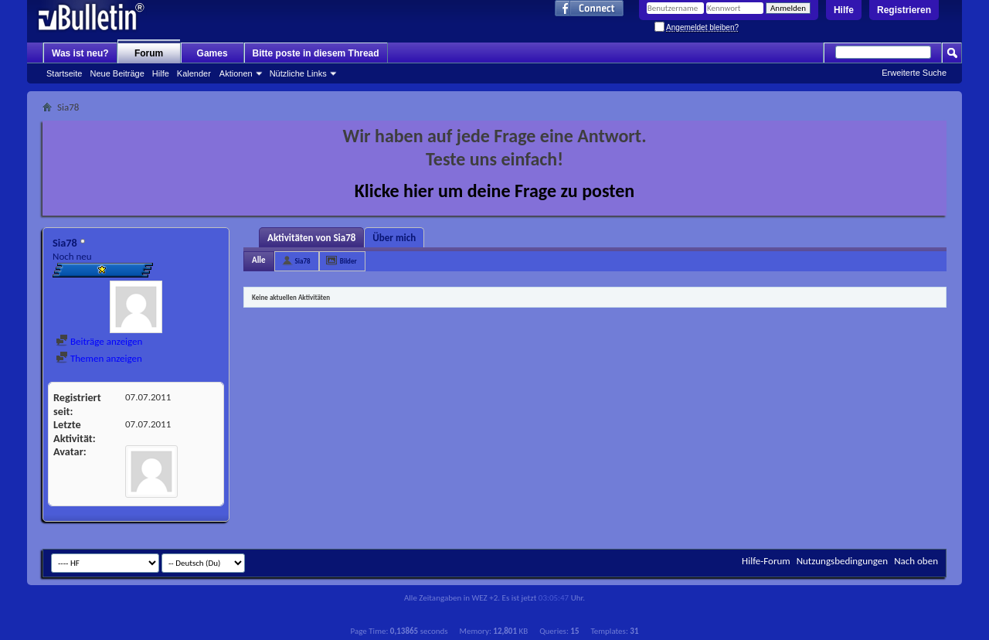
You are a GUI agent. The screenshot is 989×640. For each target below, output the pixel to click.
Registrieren (904, 10)
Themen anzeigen (99, 358)
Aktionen (236, 73)
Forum (148, 53)
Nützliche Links (298, 73)
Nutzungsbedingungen (843, 561)
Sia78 (303, 261)
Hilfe (844, 10)
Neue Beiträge (117, 73)
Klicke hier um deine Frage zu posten (495, 190)
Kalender (194, 73)
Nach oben (916, 561)
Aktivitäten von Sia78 (311, 237)
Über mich (394, 237)
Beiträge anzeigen (99, 341)
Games (212, 53)
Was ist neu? (80, 53)
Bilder (348, 261)
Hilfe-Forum (766, 561)
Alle (259, 260)
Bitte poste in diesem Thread (316, 53)
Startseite (64, 73)
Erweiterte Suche (914, 72)
